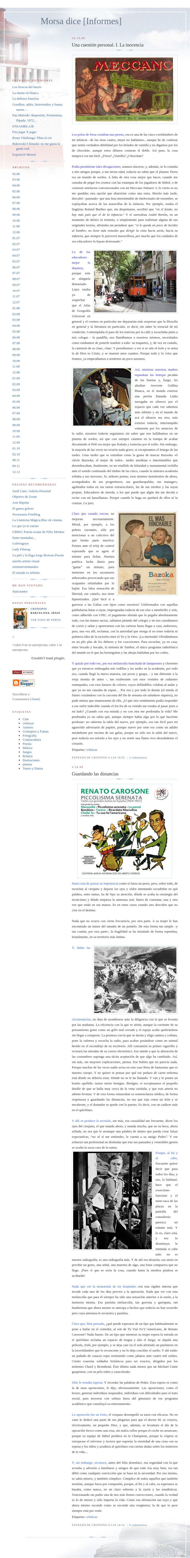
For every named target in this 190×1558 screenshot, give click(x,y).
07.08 (16, 343)
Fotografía (29, 735)
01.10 (16, 448)
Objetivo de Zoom (24, 497)
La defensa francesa (25, 98)
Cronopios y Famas (36, 731)
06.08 (16, 337)
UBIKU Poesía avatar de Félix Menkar (38, 532)
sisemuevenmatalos (25, 567)
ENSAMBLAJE (23, 126)
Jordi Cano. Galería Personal (31, 491)
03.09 (16, 390)
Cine (26, 719)
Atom (35, 699)
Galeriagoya (20, 543)
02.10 (16, 454)
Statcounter (19, 591)
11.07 (16, 296)
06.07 (16, 267)
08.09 (16, 419)
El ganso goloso (23, 508)
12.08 (16, 372)
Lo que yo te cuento (25, 526)
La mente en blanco (25, 93)
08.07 (16, 279)
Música (27, 748)
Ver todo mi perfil (46, 619)
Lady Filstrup (21, 549)
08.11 (16, 460)
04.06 (16, 185)
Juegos (27, 752)
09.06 (16, 215)
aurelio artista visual (25, 561)
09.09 (16, 425)
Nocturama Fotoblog (26, 514)
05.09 (16, 401)
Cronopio (39, 608)
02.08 (16, 314)
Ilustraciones (31, 760)
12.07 (16, 302)
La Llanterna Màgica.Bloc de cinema (37, 520)
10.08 (16, 361)
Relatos (28, 756)
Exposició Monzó (24, 154)
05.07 (16, 261)
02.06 (16, 174)
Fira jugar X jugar (24, 132)
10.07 (16, 291)
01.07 (16, 238)
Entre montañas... (24, 538)
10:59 (121, 757)
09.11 (16, 466)
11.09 (16, 436)
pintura (27, 764)
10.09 (16, 431)
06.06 (16, 197)
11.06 (16, 226)
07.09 (16, 413)
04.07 (16, 255)
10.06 (16, 220)
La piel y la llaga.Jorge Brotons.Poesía (38, 555)
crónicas (91, 750)
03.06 (16, 179)
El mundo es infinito (26, 573)
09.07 (16, 285)
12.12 (16, 472)
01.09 (16, 378)
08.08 (16, 349)
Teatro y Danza (33, 768)
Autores (28, 727)
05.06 (16, 191)
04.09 (16, 396)
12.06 (16, 232)
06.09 (16, 407)
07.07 (16, 273)
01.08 (16, 308)
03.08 (16, 320)
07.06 (16, 203)
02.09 (16, 384)
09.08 (16, 355)
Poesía (27, 744)
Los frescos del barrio (26, 87)
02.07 (16, 244)
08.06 (16, 209)
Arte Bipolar (20, 502)
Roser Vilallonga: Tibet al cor (32, 138)
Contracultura (32, 740)
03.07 (16, 249)
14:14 (121, 1525)
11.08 (16, 366)
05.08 (16, 331)
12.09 (16, 442)
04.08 (16, 325)
